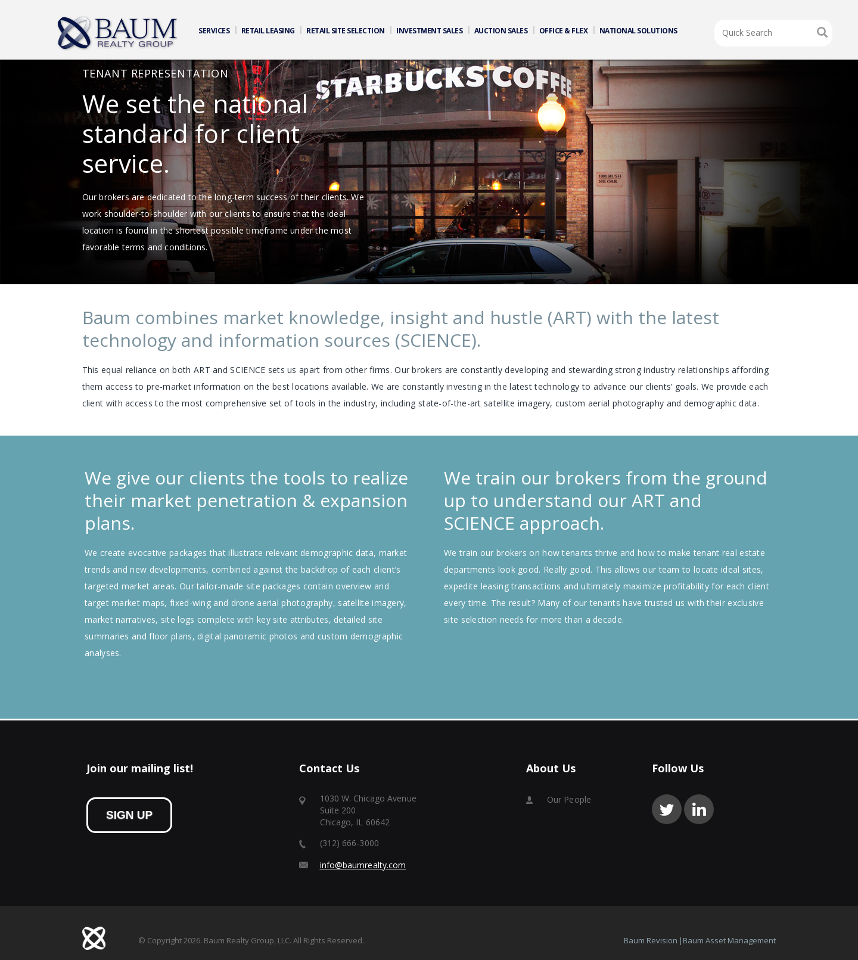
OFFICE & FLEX (563, 31)
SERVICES (213, 31)
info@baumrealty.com (363, 865)
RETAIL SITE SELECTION (345, 31)
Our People (569, 799)
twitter (667, 809)
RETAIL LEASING (268, 31)
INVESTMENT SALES (429, 31)
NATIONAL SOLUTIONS (638, 31)
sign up (129, 815)
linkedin (699, 809)
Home (118, 33)
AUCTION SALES (501, 31)
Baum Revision (650, 940)
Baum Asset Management (729, 940)
